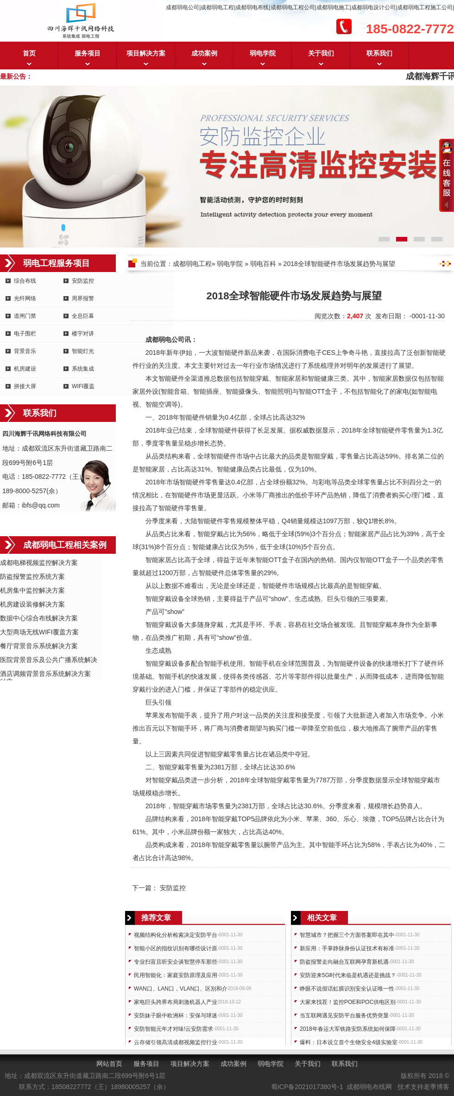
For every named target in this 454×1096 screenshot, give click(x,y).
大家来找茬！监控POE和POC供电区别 (348, 1002)
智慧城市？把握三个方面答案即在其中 (347, 935)
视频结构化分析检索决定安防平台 (175, 935)
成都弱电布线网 (369, 1086)
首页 (29, 53)
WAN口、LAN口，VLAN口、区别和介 (180, 988)
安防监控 (83, 281)
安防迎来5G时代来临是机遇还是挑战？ (348, 975)
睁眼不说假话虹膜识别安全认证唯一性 (347, 988)
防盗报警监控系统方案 (32, 576)
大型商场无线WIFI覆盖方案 (39, 632)
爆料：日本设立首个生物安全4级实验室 (348, 1042)
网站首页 (109, 1063)
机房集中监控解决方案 (32, 590)
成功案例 (204, 53)
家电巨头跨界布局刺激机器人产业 (175, 1002)
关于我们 (321, 53)
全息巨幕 (83, 316)
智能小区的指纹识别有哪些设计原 (175, 948)
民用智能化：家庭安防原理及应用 (175, 975)
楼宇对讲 (83, 333)
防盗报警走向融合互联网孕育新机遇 (344, 962)
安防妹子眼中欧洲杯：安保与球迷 (175, 1015)
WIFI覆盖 (83, 386)
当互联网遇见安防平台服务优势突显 (344, 1015)
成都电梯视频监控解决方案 (39, 562)
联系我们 (379, 53)
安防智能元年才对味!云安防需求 (173, 1029)
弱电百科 (263, 263)
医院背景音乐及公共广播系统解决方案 (48, 660)
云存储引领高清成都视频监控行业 (175, 1042)
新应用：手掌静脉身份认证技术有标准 (347, 948)
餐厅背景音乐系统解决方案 (39, 646)
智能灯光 (83, 351)
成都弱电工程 (192, 263)
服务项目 (88, 53)
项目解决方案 (145, 53)
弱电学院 (263, 53)
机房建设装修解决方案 (32, 604)
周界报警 (83, 298)
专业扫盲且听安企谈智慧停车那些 (175, 962)
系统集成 (83, 368)
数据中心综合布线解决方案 (39, 618)
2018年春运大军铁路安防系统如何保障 (348, 1029)
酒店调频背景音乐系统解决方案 (45, 673)
